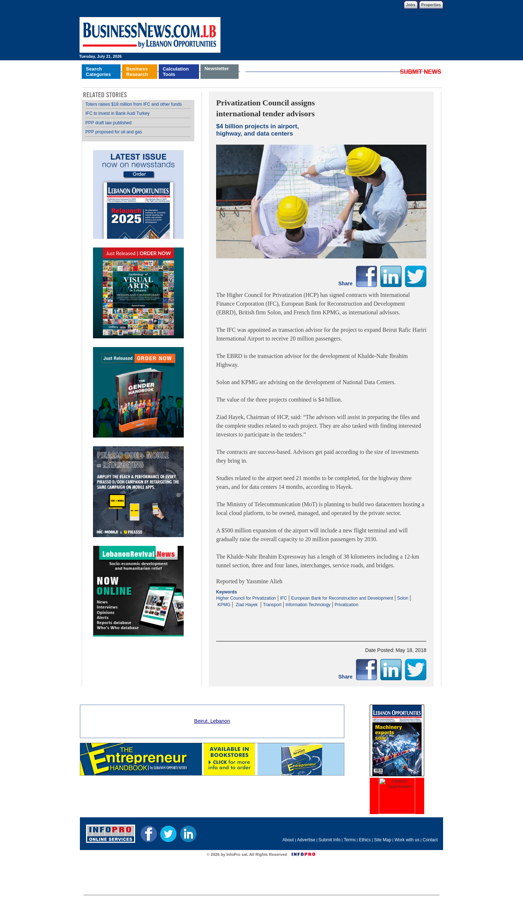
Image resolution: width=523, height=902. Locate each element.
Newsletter (216, 68)
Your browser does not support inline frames (138, 368)
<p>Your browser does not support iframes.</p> (321, 614)
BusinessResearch (137, 71)
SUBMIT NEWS (420, 72)
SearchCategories (98, 71)
